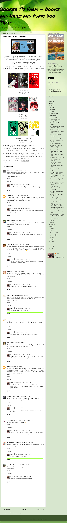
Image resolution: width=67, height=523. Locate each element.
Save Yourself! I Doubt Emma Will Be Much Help (56, 151)
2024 (50, 101)
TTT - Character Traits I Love (56, 195)
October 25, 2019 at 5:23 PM (16, 366)
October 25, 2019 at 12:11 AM (21, 170)
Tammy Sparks (10, 244)
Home (24, 510)
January (52, 235)
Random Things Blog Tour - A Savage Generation (57, 215)
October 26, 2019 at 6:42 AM (23, 396)
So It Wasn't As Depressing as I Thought (55, 188)
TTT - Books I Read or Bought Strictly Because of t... (56, 147)
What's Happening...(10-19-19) (56, 155)
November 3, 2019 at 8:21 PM (22, 465)
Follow (49, 84)
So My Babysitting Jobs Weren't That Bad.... (56, 173)
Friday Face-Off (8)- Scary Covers (55, 135)
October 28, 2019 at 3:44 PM (23, 382)
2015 (50, 244)
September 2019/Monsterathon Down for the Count (56, 204)
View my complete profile (59, 256)
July (51, 222)
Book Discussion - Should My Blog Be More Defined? (57, 159)
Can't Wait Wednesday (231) (56, 192)
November (53, 115)
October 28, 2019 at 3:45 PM (23, 430)
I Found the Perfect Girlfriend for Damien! (56, 200)
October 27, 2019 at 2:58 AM (25, 420)
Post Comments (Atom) (16, 513)
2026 (50, 97)
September (53, 218)
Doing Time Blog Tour (56, 143)
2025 (50, 99)
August (52, 220)
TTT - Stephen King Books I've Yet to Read (57, 127)
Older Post (40, 510)
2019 (50, 112)
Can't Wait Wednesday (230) (56, 211)
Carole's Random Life (12, 442)
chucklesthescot (11, 396)
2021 (50, 107)
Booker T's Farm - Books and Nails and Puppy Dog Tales (29, 16)
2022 (50, 105)
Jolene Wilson (10, 195)
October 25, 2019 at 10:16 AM (21, 295)
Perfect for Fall (54, 129)
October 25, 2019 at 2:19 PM (17, 343)
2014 (50, 246)
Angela (8, 220)
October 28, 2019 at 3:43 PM (23, 308)
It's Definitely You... (55, 198)
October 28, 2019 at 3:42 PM (23, 232)
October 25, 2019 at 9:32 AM (22, 244)
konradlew (32, 519)
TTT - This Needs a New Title (56, 169)
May (51, 226)
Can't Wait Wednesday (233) (56, 140)
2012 (50, 248)
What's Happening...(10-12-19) (56, 179)
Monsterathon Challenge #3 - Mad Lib (56, 208)
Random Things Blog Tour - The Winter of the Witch (57, 183)
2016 (50, 242)
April (51, 228)
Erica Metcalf (10, 465)
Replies (10, 182)
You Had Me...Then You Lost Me (56, 163)
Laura (8, 319)
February (53, 233)
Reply (8, 178)
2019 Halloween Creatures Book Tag (57, 176)
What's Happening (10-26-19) (57, 132)
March (52, 231)
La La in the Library (12, 420)
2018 (50, 237)
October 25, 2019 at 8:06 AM (18, 220)
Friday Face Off (11, 163)
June (51, 224)
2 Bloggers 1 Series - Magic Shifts (55, 120)
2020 (50, 109)
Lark (8, 343)
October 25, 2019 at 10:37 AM (18, 319)
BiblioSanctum (10, 170)
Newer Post (7, 510)
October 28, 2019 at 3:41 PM (23, 185)
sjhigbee (9, 271)
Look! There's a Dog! (55, 138)
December (53, 113)
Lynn (8, 366)
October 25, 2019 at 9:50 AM (18, 271)
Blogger (45, 519)
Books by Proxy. (37, 58)
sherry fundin (10, 295)
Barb (11, 185)
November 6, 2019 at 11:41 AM (23, 476)
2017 (50, 240)
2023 (50, 103)
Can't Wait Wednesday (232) (56, 166)
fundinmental (14, 300)
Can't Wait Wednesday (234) (56, 123)
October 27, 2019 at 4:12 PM (25, 442)
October (52, 118)
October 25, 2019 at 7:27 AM (21, 195)
